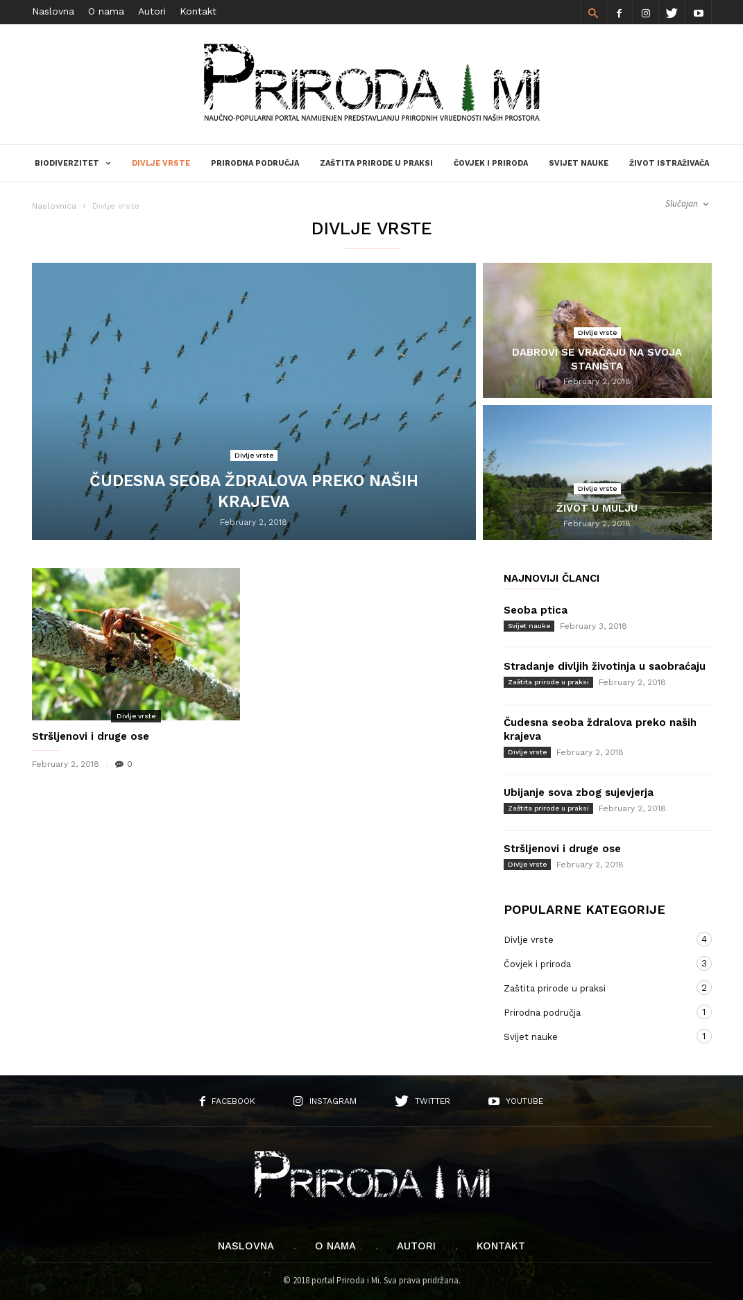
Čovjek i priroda (491, 163)
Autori (152, 11)
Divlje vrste (161, 163)
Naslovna (53, 11)
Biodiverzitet (73, 163)
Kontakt (198, 11)
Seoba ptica (535, 610)
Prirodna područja (255, 163)
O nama (106, 11)
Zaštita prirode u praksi (376, 163)
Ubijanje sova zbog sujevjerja (579, 792)
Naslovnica (54, 206)
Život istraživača (669, 163)
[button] (593, 12)
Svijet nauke (578, 163)
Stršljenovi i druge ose (90, 736)
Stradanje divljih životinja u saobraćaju (605, 666)
